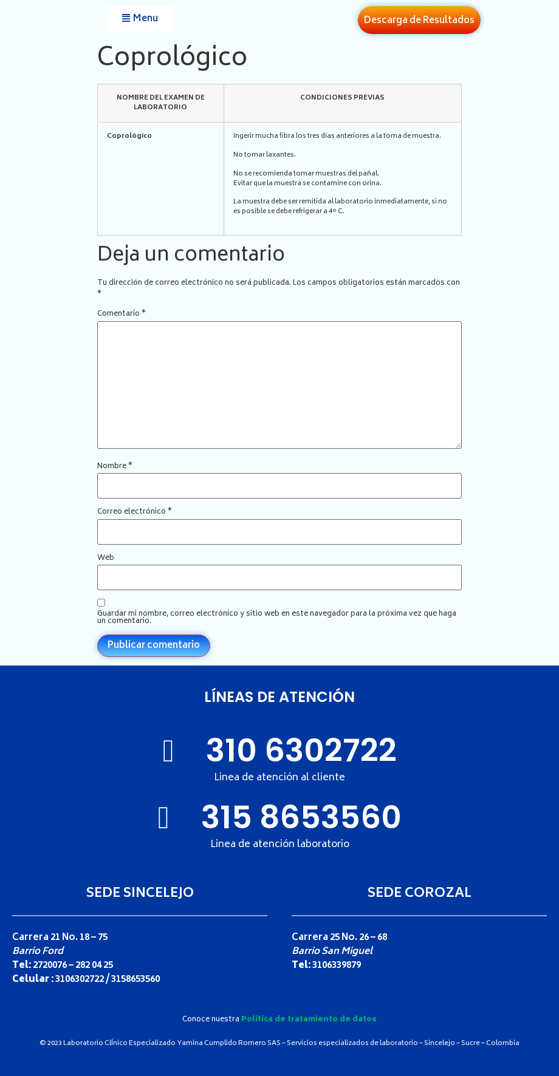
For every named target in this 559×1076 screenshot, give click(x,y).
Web (105, 558)
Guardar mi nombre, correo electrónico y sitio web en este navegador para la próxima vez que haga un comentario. (276, 618)
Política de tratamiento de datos (309, 1019)
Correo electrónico (134, 512)
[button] (140, 19)
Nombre (114, 467)
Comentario (121, 314)
